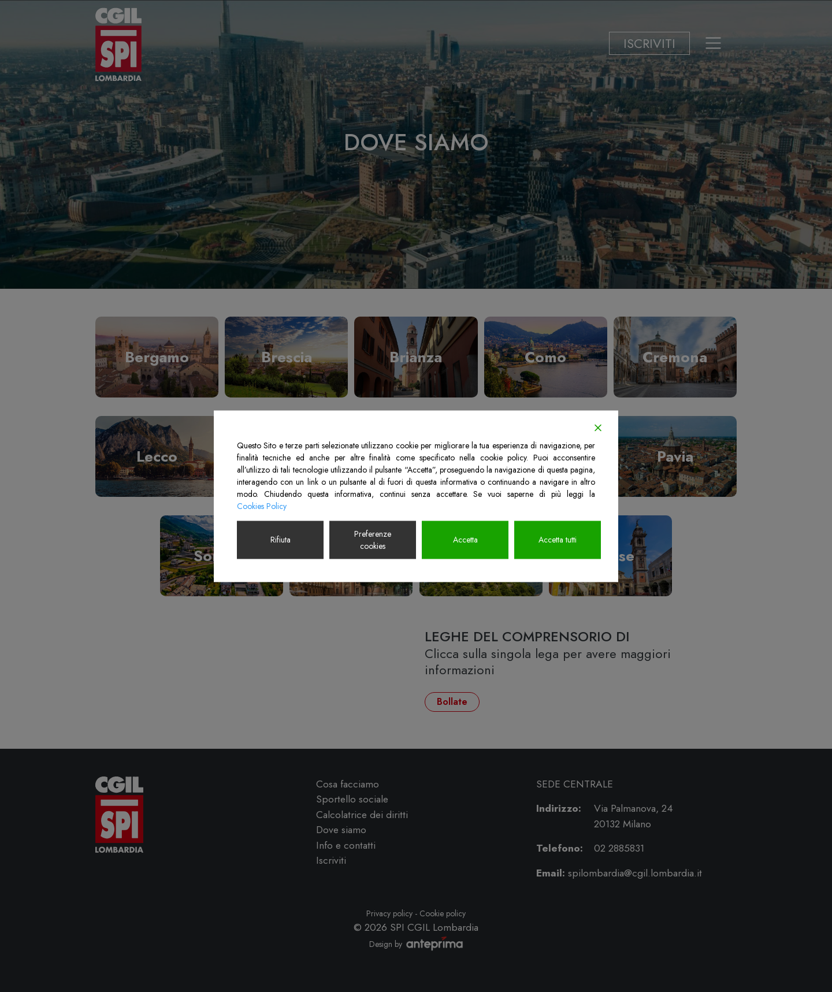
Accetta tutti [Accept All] (557, 539)
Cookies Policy (262, 505)
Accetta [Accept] (465, 539)
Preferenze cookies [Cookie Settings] (372, 539)
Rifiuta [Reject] (280, 539)
